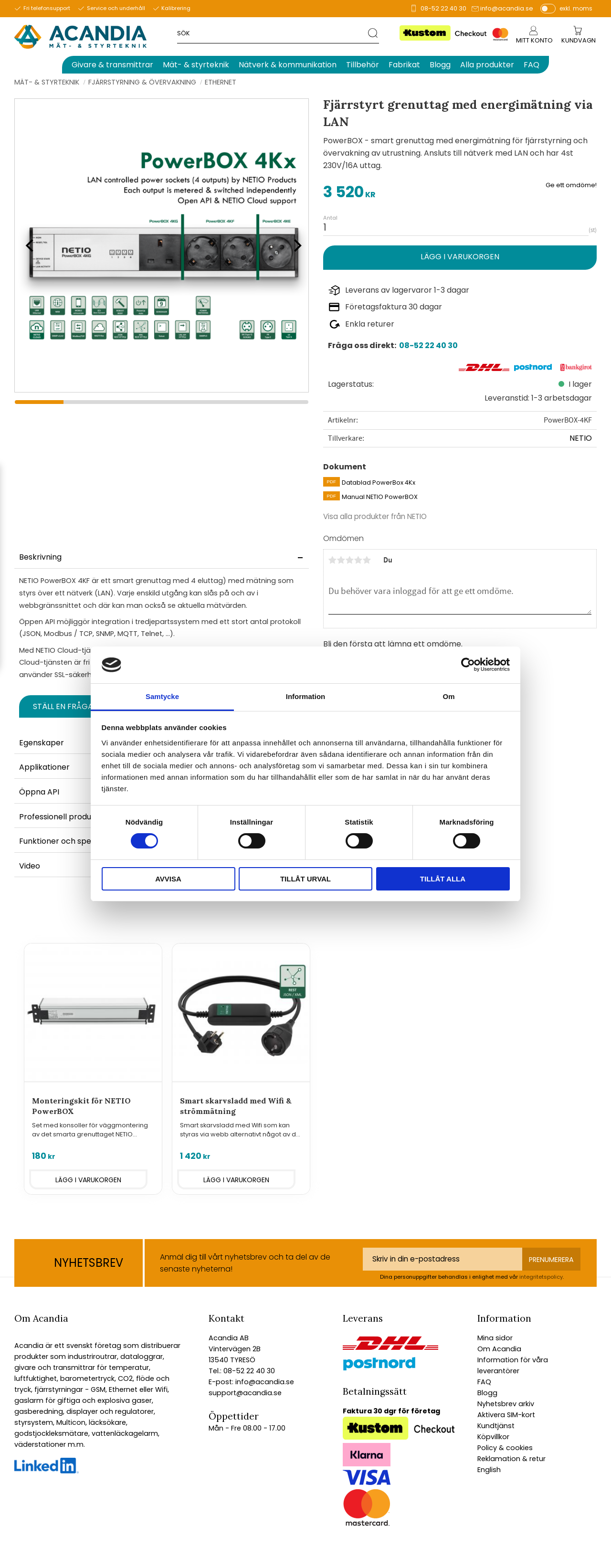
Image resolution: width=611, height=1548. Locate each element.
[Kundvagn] (578, 41)
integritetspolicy (541, 1277)
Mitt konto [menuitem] (534, 40)
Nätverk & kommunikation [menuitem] (288, 64)
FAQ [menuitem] (531, 64)
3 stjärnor (350, 560)
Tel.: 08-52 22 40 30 (242, 1371)
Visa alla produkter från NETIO (375, 516)
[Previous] (28, 245)
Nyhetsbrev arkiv (505, 1404)
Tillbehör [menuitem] (362, 64)
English (489, 1469)
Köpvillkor (493, 1437)
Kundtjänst (496, 1426)
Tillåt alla (442, 879)
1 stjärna (332, 560)
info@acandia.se (506, 8)
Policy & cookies (505, 1448)
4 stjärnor (358, 560)
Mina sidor (495, 1338)
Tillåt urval (305, 879)
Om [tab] (448, 696)
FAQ (484, 1382)
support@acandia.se (245, 1393)
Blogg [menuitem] (440, 64)
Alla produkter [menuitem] (487, 64)
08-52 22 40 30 (443, 8)
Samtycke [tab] (162, 696)
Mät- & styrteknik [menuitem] (196, 64)
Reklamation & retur (511, 1458)
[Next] (294, 245)
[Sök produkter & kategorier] (272, 32)
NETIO (580, 438)
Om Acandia (499, 1349)
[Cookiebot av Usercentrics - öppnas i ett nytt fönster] (468, 664)
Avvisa (168, 879)
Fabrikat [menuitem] (404, 64)
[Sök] (373, 32)
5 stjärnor (367, 560)
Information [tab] (306, 696)
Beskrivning (40, 556)
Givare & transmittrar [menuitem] (112, 64)
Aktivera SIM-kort (506, 1415)
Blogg (487, 1393)
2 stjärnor (341, 560)
